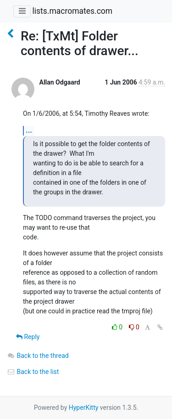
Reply (27, 336)
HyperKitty (84, 407)
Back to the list (33, 371)
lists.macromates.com (72, 11)
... (29, 130)
